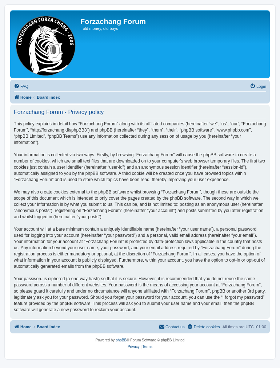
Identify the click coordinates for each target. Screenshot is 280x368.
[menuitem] (21, 86)
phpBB (121, 340)
